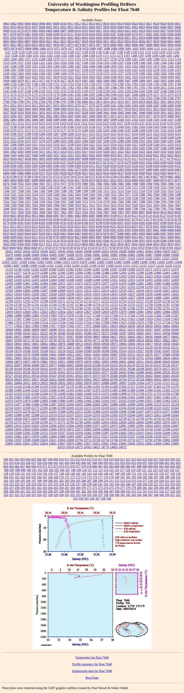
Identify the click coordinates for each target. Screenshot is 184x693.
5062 (49, 116)
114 (106, 470)
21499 (149, 390)
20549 (62, 376)
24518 (70, 447)
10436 (44, 251)
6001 (85, 155)
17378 (88, 319)
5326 (127, 144)
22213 (88, 408)
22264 (175, 408)
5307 (6, 144)
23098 (105, 429)
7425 (56, 198)
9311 (42, 244)
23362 (88, 433)
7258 (49, 194)
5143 (49, 127)
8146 (56, 219)
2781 (135, 98)
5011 (78, 109)
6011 (121, 155)
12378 (27, 272)
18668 (158, 336)
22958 (79, 425)
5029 (20, 112)
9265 (99, 240)
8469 (85, 233)
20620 (18, 379)
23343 (70, 433)
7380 (142, 194)
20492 (149, 372)
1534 (156, 70)
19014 (140, 344)
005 (33, 459)
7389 (163, 194)
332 (72, 495)
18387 (123, 333)
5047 (135, 112)
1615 (35, 77)
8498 (6, 237)
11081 (92, 262)
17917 (53, 326)
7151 (92, 187)
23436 (158, 433)
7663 (49, 208)
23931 (96, 443)
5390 (121, 148)
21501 (158, 390)
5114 (35, 123)
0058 (106, 27)
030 (172, 459)
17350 (79, 319)
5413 (56, 151)
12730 (166, 301)
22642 (175, 415)
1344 (163, 62)
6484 (6, 173)
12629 (62, 294)
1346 (178, 62)
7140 (63, 187)
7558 (35, 201)
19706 (88, 358)
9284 (128, 240)
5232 (49, 137)
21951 (149, 401)
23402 (123, 433)
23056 (35, 429)
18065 (175, 326)
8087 (92, 215)
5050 (156, 112)
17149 (96, 315)
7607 (63, 205)
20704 (123, 379)
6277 (113, 162)
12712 (70, 301)
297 (56, 491)
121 (144, 470)
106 (62, 470)
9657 (177, 244)
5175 (49, 130)
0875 (85, 45)
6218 (6, 162)
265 (56, 488)
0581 (149, 34)
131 (22, 473)
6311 (92, 166)
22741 (149, 418)
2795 (49, 102)
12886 (9, 315)
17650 (131, 322)
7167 (13, 191)
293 (33, 491)
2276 (13, 98)
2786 (171, 98)
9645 (142, 244)
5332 (170, 144)
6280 (135, 162)
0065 (156, 27)
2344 (85, 98)
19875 (27, 361)
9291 (142, 240)
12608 (53, 290)
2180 (63, 94)
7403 (13, 198)
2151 (49, 91)
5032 (42, 112)
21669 (88, 393)
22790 (79, 422)
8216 (42, 226)
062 (172, 463)
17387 (105, 319)
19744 (123, 358)
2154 (70, 91)
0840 (163, 41)
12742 (44, 304)
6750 (42, 176)
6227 (63, 162)
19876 (35, 361)
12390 (114, 272)
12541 (70, 287)
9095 (20, 240)
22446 (131, 411)
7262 (70, 194)
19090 (96, 347)
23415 (140, 433)
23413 (131, 433)
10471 (175, 251)
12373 (166, 269)
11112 (135, 265)
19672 (70, 358)
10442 (70, 251)
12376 (9, 272)
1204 (13, 59)
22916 (27, 425)
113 (100, 470)
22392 (88, 411)
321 (11, 495)
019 (111, 459)
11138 (18, 269)
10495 (53, 255)
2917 (49, 105)
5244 (135, 137)
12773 (27, 308)
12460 (18, 283)
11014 (114, 258)
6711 (178, 173)
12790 (158, 308)
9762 (134, 248)
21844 (122, 397)
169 (56, 477)
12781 (88, 308)
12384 (79, 272)
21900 (79, 401)
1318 (28, 62)
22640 (166, 415)
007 (44, 459)
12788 (149, 308)
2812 (92, 102)
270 (83, 488)
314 (150, 491)
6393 (121, 169)
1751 (56, 84)
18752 (62, 340)
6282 (149, 162)
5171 (20, 130)
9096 (28, 240)
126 (172, 470)
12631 (79, 294)
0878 (106, 45)
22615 (149, 415)
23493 (70, 436)
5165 (156, 127)
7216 (142, 191)
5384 (85, 148)
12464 (44, 283)
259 (22, 488)
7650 (13, 208)
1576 (113, 73)
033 (11, 463)
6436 (171, 169)
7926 (85, 212)
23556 (149, 436)
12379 (35, 272)
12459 (9, 283)
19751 (140, 358)
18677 (166, 336)
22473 (149, 411)
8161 (85, 219)
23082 (88, 429)
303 (89, 491)
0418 (77, 30)
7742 (149, 208)
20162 (44, 369)
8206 (149, 223)
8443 (20, 233)
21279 (70, 386)
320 (6, 495)
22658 (18, 418)
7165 (177, 187)
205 (78, 480)
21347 (148, 386)
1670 (20, 80)
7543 (149, 198)
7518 (128, 198)
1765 (156, 84)
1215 (28, 59)
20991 (114, 383)
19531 (140, 354)
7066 (35, 183)
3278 (92, 105)
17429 (149, 319)
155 (156, 473)
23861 (53, 443)
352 (178, 495)
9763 (141, 248)
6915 (63, 180)
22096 (149, 404)
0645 (92, 38)
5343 (20, 148)
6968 (156, 180)
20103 (88, 365)
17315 (35, 319)
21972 (175, 401)
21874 (9, 401)
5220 (142, 134)
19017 (149, 344)
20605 (166, 376)
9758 (112, 248)
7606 (56, 205)
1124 (57, 52)
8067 (56, 215)
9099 (35, 240)
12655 (114, 297)
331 (67, 495)
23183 (158, 429)
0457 (163, 30)
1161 (36, 55)
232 (50, 484)
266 (61, 488)
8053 (35, 215)
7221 (163, 191)
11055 (6, 262)
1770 (13, 87)
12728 (149, 301)
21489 (131, 390)
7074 (56, 183)
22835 (131, 422)
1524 (127, 70)
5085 (28, 119)
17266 (166, 315)
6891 (49, 180)
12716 (88, 301)
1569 (63, 73)
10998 (62, 258)
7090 (149, 183)
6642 (156, 173)
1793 (142, 87)
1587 (13, 77)
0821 (49, 41)
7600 (20, 205)
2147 (20, 91)
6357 (35, 169)
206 (83, 480)
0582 (156, 34)
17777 (9, 326)
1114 (164, 48)
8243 (92, 226)
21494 (140, 390)
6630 (78, 173)
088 (139, 466)
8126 (156, 215)
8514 (42, 237)
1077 (71, 48)
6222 (28, 162)
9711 (41, 248)
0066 (163, 27)
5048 (142, 112)
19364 (18, 354)
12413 (79, 276)
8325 (6, 230)
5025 (170, 109)
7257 (42, 194)
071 (44, 466)
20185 (70, 369)
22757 (27, 422)
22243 (140, 408)
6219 (13, 162)
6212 (177, 159)
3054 (63, 105)
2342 (70, 98)
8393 (128, 230)
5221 (149, 134)
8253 (120, 226)
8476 (106, 233)
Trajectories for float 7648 (92, 657)
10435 (35, 251)
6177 (163, 159)
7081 (92, 183)
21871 (175, 397)
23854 (44, 443)
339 (111, 495)
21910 (105, 401)
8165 (113, 219)
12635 (114, 294)
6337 (142, 166)
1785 (92, 87)
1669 (13, 80)
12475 (88, 283)
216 (139, 480)
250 (150, 484)
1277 (106, 59)
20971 (97, 383)
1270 (56, 59)
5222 (156, 134)
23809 (9, 443)
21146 (26, 386)
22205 (70, 408)
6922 (113, 180)
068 (28, 466)
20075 (44, 365)
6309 (78, 166)
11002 (71, 258)
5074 (128, 116)
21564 (44, 393)
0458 (170, 30)
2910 (178, 102)
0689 (156, 38)
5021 (149, 109)
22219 (105, 408)
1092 (135, 48)
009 (56, 459)
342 (128, 495)
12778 (62, 308)
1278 (113, 59)
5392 (135, 148)
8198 (99, 223)
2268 (135, 94)
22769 (44, 422)
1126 (71, 52)
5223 (163, 134)
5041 (106, 112)
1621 (70, 77)
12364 (87, 269)
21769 (166, 393)
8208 (163, 223)
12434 (44, 280)
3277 (85, 105)
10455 (105, 251)
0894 (171, 45)
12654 (105, 297)
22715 (79, 418)
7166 (6, 191)
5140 (28, 127)
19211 (53, 351)
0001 (6, 23)
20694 (105, 379)
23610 (44, 440)
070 (39, 466)
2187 (92, 94)
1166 (71, 55)
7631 (149, 205)
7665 (56, 208)
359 (108, 498)
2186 (85, 94)
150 (128, 473)
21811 (44, 397)
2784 (156, 98)
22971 (96, 425)
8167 (128, 219)
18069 (9, 329)
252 (161, 484)
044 (72, 463)
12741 (35, 304)
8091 (106, 215)
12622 (175, 290)
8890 (85, 237)
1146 (106, 52)
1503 (178, 66)
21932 (123, 401)
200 (50, 480)
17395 (114, 319)
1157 (7, 55)
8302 (177, 226)
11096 (7, 265)
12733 (175, 301)
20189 (79, 369)
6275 (99, 162)
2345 (92, 98)
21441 (62, 390)
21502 (166, 390)
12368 (122, 269)
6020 (149, 155)
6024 (177, 155)
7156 (127, 187)
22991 (140, 425)
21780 (175, 393)
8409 (178, 230)
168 (50, 477)
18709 (18, 340)
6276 (106, 162)
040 (50, 463)
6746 (13, 176)
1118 (15, 52)
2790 (20, 102)
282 (150, 488)
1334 (99, 62)
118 (127, 470)
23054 (27, 429)
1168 (85, 55)
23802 (166, 440)
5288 (106, 141)
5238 (92, 137)
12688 (158, 297)
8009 (149, 212)
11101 (50, 265)
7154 (113, 187)
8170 (135, 219)
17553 (79, 322)
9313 (56, 244)
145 (100, 473)
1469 (142, 66)
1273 (78, 59)
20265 (149, 369)
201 (56, 480)
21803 (18, 397)
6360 (56, 169)
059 (156, 463)
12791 (166, 308)
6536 (35, 173)
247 (133, 484)
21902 (88, 401)
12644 (18, 297)
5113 (28, 123)
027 (155, 459)
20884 (18, 383)
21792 (9, 397)
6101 (99, 159)
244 (117, 484)
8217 (49, 226)
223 (178, 480)
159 (178, 473)
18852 (27, 344)
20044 (175, 361)
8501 (20, 237)
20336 (53, 372)
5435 (177, 151)
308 (117, 491)
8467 (78, 233)
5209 (70, 134)
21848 (140, 397)
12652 (88, 297)
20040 (157, 361)
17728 (166, 322)
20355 (79, 372)
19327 (140, 351)
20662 (88, 379)
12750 (96, 304)
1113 (157, 48)
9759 (120, 248)
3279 (99, 105)
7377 (128, 194)
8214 (27, 226)
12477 (105, 283)
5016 (113, 109)
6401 (156, 169)
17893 (35, 326)
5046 (128, 112)
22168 (27, 408)
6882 (178, 176)
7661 (42, 208)
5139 (20, 127)
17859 (18, 326)
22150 (175, 404)
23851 (27, 443)
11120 (168, 265)
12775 (44, 308)
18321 (35, 333)
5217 (127, 134)
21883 (44, 401)
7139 (56, 187)
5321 (92, 144)
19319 (131, 351)
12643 (9, 297)
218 (150, 480)
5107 (171, 119)
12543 (88, 287)
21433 (44, 390)
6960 (135, 180)
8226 (70, 226)
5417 (85, 151)
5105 (156, 119)
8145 (49, 219)
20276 (175, 369)
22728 (123, 418)
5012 (85, 109)
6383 (99, 169)
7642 (170, 205)
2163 (128, 91)
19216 (61, 351)
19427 (79, 354)
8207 (156, 223)
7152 (99, 187)
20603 (158, 376)
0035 (28, 27)
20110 (114, 365)
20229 (114, 369)
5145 (63, 127)
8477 (113, 233)
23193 (175, 429)
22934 (44, 425)
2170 (178, 91)
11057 (14, 262)
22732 (131, 418)
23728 (96, 440)
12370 (140, 269)
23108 (123, 429)
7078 (70, 183)
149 (122, 473)
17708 (149, 322)
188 (161, 477)
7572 (85, 201)
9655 (170, 244)
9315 (63, 244)
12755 (131, 304)
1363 (49, 66)
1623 (85, 77)
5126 (113, 123)
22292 (53, 411)
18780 (105, 340)
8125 (149, 215)
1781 (63, 87)
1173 (120, 55)
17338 (62, 319)
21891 (70, 401)
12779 (70, 308)
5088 (49, 119)
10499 (70, 255)
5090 (63, 119)
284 (161, 488)
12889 (27, 315)
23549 (140, 436)
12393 (123, 272)
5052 (171, 112)
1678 (70, 80)
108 (73, 470)
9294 (156, 240)
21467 (88, 390)
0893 (163, 45)
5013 (92, 109)
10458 (123, 251)
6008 (106, 155)
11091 (152, 262)
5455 (78, 155)
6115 (128, 159)
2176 (42, 94)
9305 (28, 244)
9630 (99, 244)
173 (78, 477)
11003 (79, 258)
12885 (175, 312)
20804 (149, 379)
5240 (106, 137)
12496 (35, 287)
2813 (99, 102)
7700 (135, 208)
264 (50, 488)
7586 (128, 201)
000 (6, 459)
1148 (120, 52)
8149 (63, 219)
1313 (171, 59)
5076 (142, 116)
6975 (178, 180)
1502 (171, 66)
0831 (106, 41)
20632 (53, 379)
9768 (170, 248)
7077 (63, 183)
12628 (53, 294)
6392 (113, 169)
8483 (142, 233)
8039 (6, 215)
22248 (149, 408)
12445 (62, 280)
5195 (6, 134)
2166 (149, 91)
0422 (106, 30)
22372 (79, 411)
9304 (20, 244)
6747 (20, 176)
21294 (105, 386)
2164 (135, 91)
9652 (163, 244)
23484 (53, 436)
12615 (114, 290)
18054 (158, 326)
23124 (131, 429)
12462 (35, 283)
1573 (92, 73)
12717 (96, 301)
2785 (163, 98)
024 (139, 459)
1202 (176, 55)
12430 (18, 280)
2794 (42, 102)
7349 (106, 194)
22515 (44, 415)
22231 (114, 408)
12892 (35, 315)
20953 (70, 383)
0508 (49, 34)
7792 (171, 208)
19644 (62, 358)
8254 (127, 226)
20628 (44, 379)
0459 (177, 30)
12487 (9, 287)
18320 (27, 333)
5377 (49, 148)
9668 (34, 248)
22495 (9, 415)
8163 (99, 219)
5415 (70, 151)
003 (22, 459)
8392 (121, 230)
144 (94, 473)
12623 (9, 294)
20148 (27, 369)
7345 (99, 194)
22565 (114, 415)
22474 (158, 411)
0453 (135, 30)
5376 (42, 148)
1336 (113, 62)
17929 (62, 326)
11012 (105, 258)
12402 (175, 272)
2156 (85, 91)
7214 (127, 191)
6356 (28, 169)
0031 (177, 23)
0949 (178, 45)
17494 (35, 322)
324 (28, 495)
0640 (56, 38)
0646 (99, 38)
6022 (163, 155)
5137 (6, 127)
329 (56, 495)
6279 (128, 162)
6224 (42, 162)
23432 (149, 433)
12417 (105, 276)
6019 (142, 155)
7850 (49, 212)
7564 (56, 201)
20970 (88, 383)
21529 (18, 393)
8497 (178, 233)
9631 (106, 244)
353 (75, 498)
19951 (62, 361)
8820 (70, 237)
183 (133, 477)
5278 (42, 141)
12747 (70, 304)
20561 (70, 376)
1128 (85, 52)
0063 (142, 27)
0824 (70, 41)
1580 (142, 73)
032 (6, 463)
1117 (8, 52)
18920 (88, 344)
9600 (85, 244)
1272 (70, 59)
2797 (63, 102)
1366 (70, 66)
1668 (6, 80)
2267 (128, 94)
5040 (99, 112)
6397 (142, 169)
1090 (121, 48)
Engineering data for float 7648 (92, 671)
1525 (135, 70)
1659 (171, 77)
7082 (99, 183)
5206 (49, 134)
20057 (18, 365)
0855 (35, 45)
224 (6, 484)
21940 (140, 401)
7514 (121, 198)
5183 (106, 130)
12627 (44, 294)
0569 (127, 34)
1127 (78, 52)
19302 (114, 351)
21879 (27, 401)
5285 (92, 141)
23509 (88, 436)
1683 (99, 80)
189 (167, 477)
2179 (56, 94)
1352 (42, 66)
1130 (99, 52)
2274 (178, 94)
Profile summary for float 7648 (92, 664)
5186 (121, 130)
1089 (114, 48)
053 (122, 463)
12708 (44, 301)
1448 (99, 66)
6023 (170, 155)
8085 (85, 215)
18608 (105, 336)
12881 (140, 312)
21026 (132, 383)
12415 (88, 276)
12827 (88, 312)
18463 (9, 336)
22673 (27, 418)
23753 (131, 440)
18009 (96, 326)
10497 (62, 255)
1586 (6, 77)
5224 (170, 134)
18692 (175, 336)
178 (106, 477)
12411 (61, 276)
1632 (128, 77)
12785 (123, 308)
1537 (177, 70)
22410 (105, 411)
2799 (78, 102)
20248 (140, 369)
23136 (140, 429)
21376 (166, 386)
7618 (120, 205)
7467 (99, 198)
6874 (149, 176)
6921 (106, 180)
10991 (10, 258)
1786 (99, 87)
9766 (162, 248)
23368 (96, 433)
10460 (131, 251)
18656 (149, 336)
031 (178, 459)
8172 (142, 219)
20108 (96, 365)
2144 (178, 87)
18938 (105, 344)
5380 (63, 148)
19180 (27, 351)
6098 (85, 159)
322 (17, 495)
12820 (27, 312)
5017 (120, 109)
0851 (6, 45)
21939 (131, 401)
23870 (70, 443)
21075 (149, 383)
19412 (70, 354)
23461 (18, 436)
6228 (70, 162)
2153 (63, 91)
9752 (84, 248)
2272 (163, 94)
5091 (70, 119)
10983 (114, 255)
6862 (128, 176)
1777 (35, 87)
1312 (163, 59)
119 (133, 470)
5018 (127, 109)
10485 (18, 255)
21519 (175, 390)
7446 (85, 198)
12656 (123, 297)
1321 (42, 62)
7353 (121, 194)
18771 (96, 340)
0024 (135, 23)
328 (50, 495)
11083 (100, 262)
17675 (140, 322)
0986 (35, 48)
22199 (62, 408)
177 (100, 477)
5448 (35, 155)
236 (72, 484)
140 (72, 473)
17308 (27, 319)
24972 (123, 447)
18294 (166, 329)
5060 (35, 116)
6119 (142, 159)
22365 (70, 411)
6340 (163, 166)
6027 (21, 159)
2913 (20, 105)
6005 (99, 155)
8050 (20, 215)
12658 (140, 297)
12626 (35, 294)
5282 (70, 141)
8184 (35, 223)
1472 (149, 66)
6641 (149, 173)
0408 (70, 30)
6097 (78, 159)
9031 (163, 237)
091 (156, 466)
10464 (158, 251)
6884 (13, 180)
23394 (114, 433)
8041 (13, 215)
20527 (9, 376)
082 (106, 466)
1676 (56, 80)
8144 (42, 219)
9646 (149, 244)
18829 (9, 344)
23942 (114, 443)
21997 (53, 404)
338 (106, 495)
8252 (113, 226)
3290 (177, 105)
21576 (53, 393)
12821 (35, 312)
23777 (140, 440)
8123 (142, 215)
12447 (79, 280)
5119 (63, 123)
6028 (28, 159)
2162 (121, 91)
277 (122, 488)
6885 (20, 180)
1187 (127, 55)
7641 (163, 205)
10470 (166, 251)
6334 (120, 166)
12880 (131, 312)
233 (56, 484)
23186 (166, 429)
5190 (149, 130)
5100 (121, 119)
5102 (135, 119)
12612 (88, 290)
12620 (157, 290)
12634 (105, 294)
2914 (27, 105)
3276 (77, 105)
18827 (175, 340)
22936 (53, 425)
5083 (13, 119)
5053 (178, 112)
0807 (28, 41)
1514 (56, 70)
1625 (99, 77)
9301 (178, 240)
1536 (170, 70)
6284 (163, 162)
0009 (56, 23)
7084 (113, 183)
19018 (158, 344)
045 (78, 463)
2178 (49, 94)
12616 (122, 290)
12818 (9, 312)
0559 (85, 34)
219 (155, 480)
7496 (113, 198)
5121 (77, 123)
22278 (27, 411)
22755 (18, 422)
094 (172, 466)
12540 (62, 287)
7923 (78, 212)
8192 (63, 223)
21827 (79, 397)
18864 (53, 344)
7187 (70, 191)
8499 (13, 237)
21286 (88, 386)
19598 (175, 354)
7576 (99, 201)
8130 (177, 215)
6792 (99, 176)
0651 (128, 38)
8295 (170, 226)
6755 (78, 176)
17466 (9, 322)
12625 (27, 294)
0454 (142, 30)
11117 (151, 265)
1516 (70, 70)
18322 (44, 333)
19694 (79, 358)
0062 (135, 27)
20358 (88, 372)
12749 (88, 304)
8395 (142, 230)
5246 (149, 137)
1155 (169, 52)
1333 (92, 62)
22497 (27, 415)
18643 (131, 336)
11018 (131, 258)
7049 (13, 183)
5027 (6, 112)
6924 (128, 180)
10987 (149, 255)
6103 (114, 159)
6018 (135, 155)
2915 (35, 105)
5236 (78, 137)
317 (167, 491)
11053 (166, 258)
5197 (20, 134)
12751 (105, 304)
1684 (106, 80)
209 (100, 480)
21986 (35, 404)
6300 (13, 166)
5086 (35, 119)
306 (106, 491)
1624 (92, 77)
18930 (96, 344)
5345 (28, 148)
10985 (131, 255)
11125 (9, 269)
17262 (158, 315)
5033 (49, 112)
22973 (114, 425)
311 (133, 491)
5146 (70, 127)
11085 (118, 262)
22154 (9, 408)
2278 (28, 98)
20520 (166, 372)
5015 (106, 109)
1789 (121, 87)
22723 (96, 418)
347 (150, 495)
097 (12, 470)
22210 (79, 408)
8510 (28, 237)
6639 (135, 173)
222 (172, 480)
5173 (35, 130)
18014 (114, 326)
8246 (99, 226)
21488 (123, 390)
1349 (20, 66)
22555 (96, 415)
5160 (121, 127)
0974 (14, 48)
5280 (56, 141)
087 (133, 466)
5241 (113, 137)
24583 (88, 447)
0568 (120, 34)
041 (56, 463)
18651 (140, 336)
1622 (78, 77)
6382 (92, 169)
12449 (96, 280)
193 (11, 480)
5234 (63, 137)
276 (117, 488)
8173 (149, 219)
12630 (70, 294)
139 (67, 473)
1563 (20, 73)
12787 (140, 308)
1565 (35, 73)
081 (100, 466)
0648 (106, 38)
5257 (35, 141)
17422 (131, 319)
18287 (157, 329)
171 (67, 477)
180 (117, 477)
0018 (113, 23)
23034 (166, 425)
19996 (114, 361)
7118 (35, 187)
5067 (85, 116)
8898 (106, 237)
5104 (149, 119)
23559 (158, 436)
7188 (78, 191)
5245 (142, 137)
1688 (135, 80)
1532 (149, 70)
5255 (28, 141)
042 (61, 463)
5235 (70, 137)
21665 (79, 393)
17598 (105, 322)
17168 (114, 315)
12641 (166, 294)
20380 (114, 372)
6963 (142, 180)
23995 (175, 443)
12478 (114, 283)
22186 (53, 408)
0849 (178, 41)
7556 (20, 201)
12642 (175, 294)
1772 (20, 87)
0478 (13, 34)
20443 (123, 372)
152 (139, 473)
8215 (35, 226)
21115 (166, 383)
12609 (62, 290)
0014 (92, 23)
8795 (56, 237)
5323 (106, 144)
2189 (106, 94)
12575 (166, 287)
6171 (156, 159)
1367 (78, 66)
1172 (113, 55)
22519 (53, 415)
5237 (85, 137)
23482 (44, 436)
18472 (18, 336)
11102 (59, 265)
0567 (113, 34)
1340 (142, 62)
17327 (44, 319)
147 (111, 473)
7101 (178, 183)
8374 (42, 230)
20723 (131, 379)
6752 (56, 176)
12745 (62, 304)
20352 (70, 372)
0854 (28, 45)
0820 (42, 41)
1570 (70, 73)
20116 (122, 365)
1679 (78, 80)
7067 (42, 183)
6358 (42, 169)
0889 (156, 45)
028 (161, 459)
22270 (9, 411)
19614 (27, 358)
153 (145, 473)
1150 (134, 52)
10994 (27, 258)
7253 (28, 194)
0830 (99, 41)
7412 (35, 198)
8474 (99, 233)
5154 (78, 127)
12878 (114, 312)
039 (44, 463)
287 (178, 488)
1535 (163, 70)
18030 (131, 326)
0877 (99, 45)
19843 (175, 358)
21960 (158, 401)
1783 (78, 87)
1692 (156, 80)
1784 (85, 87)
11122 (177, 265)
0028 (156, 23)
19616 (35, 358)
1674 (49, 80)
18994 (123, 344)
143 (89, 473)
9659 (5, 248)
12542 (79, 287)
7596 (171, 201)
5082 (6, 119)
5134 (163, 123)
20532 (27, 376)
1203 (6, 59)
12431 (27, 280)
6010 (113, 155)
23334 (53, 433)
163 (22, 477)
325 (33, 495)
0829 (92, 41)
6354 (13, 169)
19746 (131, 358)
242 (106, 484)
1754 (78, 84)
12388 (105, 272)
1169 (92, 55)
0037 (35, 27)
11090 (143, 262)
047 (89, 463)
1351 (35, 66)
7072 (49, 183)
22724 (105, 418)
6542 (49, 173)
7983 (121, 212)
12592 (175, 287)
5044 (113, 112)
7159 (149, 187)
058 (150, 463)
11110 (118, 265)
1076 (64, 48)
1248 (42, 59)
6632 (92, 173)
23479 (35, 436)
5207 (56, 134)
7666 (63, 208)
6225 (49, 162)
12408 (35, 276)
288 (6, 491)
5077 (149, 116)
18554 (53, 336)
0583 (163, 34)
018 (105, 459)
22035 (62, 404)
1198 (148, 55)
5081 (178, 116)
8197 (92, 223)
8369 (28, 230)
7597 (178, 201)
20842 (175, 379)
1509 (20, 70)
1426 (85, 66)
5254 (20, 141)
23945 (123, 443)
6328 (106, 166)
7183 (42, 191)
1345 (171, 62)
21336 (140, 386)
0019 (120, 23)
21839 (114, 397)
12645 (27, 297)
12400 (158, 272)
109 (78, 470)
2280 (42, 98)
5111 (14, 123)
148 (117, 473)
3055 (70, 105)
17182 (131, 315)
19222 (70, 351)
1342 (156, 62)
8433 (6, 233)
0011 (70, 23)
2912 (13, 105)
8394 (135, 230)
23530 (123, 436)
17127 (88, 315)
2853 (163, 102)
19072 (62, 347)
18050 (149, 326)
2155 (78, 91)
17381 (96, 319)
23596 (9, 440)
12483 (158, 283)
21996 (44, 404)
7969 (113, 212)
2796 (56, 102)
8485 (149, 233)
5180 (85, 130)
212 (117, 480)
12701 (18, 301)
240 (94, 484)
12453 (131, 280)
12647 (44, 297)
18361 (79, 333)
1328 (85, 62)
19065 (35, 347)
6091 (35, 159)
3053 (56, 105)
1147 (113, 52)
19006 (131, 344)
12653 (96, 297)
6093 (49, 159)
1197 (141, 55)
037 (33, 463)
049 (100, 463)
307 (111, 491)
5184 (113, 130)
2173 (20, 94)
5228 (20, 137)
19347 (166, 351)
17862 (27, 326)
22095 (140, 404)
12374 (175, 269)
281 (145, 488)
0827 (78, 41)
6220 (20, 162)
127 (177, 470)
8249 (106, 226)
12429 (9, 280)
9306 (35, 244)
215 (133, 480)
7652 (20, 208)
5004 (28, 109)
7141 (70, 187)
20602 (149, 376)
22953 (62, 425)
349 (161, 495)
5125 (106, 123)
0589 (177, 34)
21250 (53, 386)
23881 (79, 443)
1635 (149, 77)
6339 (156, 166)
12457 (166, 280)
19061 (18, 347)
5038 (85, 112)
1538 (6, 73)
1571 (78, 73)
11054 (174, 258)
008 (50, 459)
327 (44, 495)
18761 (79, 340)
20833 (166, 379)
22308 (62, 411)
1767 (171, 84)
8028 (178, 212)
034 (17, 463)
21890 (62, 401)
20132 (140, 365)
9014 (135, 237)
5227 (13, 137)
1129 (92, 52)
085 (122, 466)
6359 (49, 169)
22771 (53, 422)
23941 (105, 443)
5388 (106, 148)
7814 (6, 212)
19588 (166, 354)
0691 (171, 38)
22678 (35, 418)
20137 (175, 365)
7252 (20, 194)
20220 (96, 369)
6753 (63, 176)
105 (56, 470)
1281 (135, 59)
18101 (62, 329)
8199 (106, 223)
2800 (85, 102)
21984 (27, 404)
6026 (14, 159)
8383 (85, 230)
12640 (158, 294)
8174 (156, 219)
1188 (134, 55)
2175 (35, 94)
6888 (35, 180)
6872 (135, 176)
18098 (53, 329)
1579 (135, 73)
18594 (88, 336)
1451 (121, 66)
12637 (131, 294)
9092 (6, 240)
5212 (92, 134)
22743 (158, 418)
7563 (49, 201)
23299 (35, 433)
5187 (128, 130)
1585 (178, 73)
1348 (13, 66)
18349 (70, 333)
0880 (113, 45)
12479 (123, 283)
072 (50, 466)
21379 (175, 386)
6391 (106, 169)
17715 (158, 322)
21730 (140, 393)
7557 (28, 201)
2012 (163, 87)
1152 (148, 52)
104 (51, 470)
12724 (122, 301)
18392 (131, 333)
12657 (131, 297)
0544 (77, 34)
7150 (85, 187)
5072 (113, 116)
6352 (177, 166)
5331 (163, 144)
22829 (123, 422)
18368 (88, 333)
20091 (70, 365)
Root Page (91, 677)
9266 (106, 240)
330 (61, 495)
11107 (101, 265)
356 (92, 498)
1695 (178, 80)
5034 (56, 112)
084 (117, 466)
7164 (170, 187)
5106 (163, 119)
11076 (83, 262)
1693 (163, 80)
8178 (178, 219)
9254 (63, 240)
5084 (20, 119)
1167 (78, 55)
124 (160, 470)
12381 (53, 272)
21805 (27, 397)
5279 (49, 141)
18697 (9, 340)
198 (39, 480)
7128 (42, 187)
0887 (142, 45)
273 (100, 488)
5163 (142, 127)
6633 (99, 173)
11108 (110, 265)
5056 (13, 116)
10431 (9, 251)
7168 (20, 191)
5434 (170, 151)
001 (11, 459)
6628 (63, 173)
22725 (114, 418)
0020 (127, 23)
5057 (20, 116)
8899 (113, 237)
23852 (35, 443)
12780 (79, 308)
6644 (171, 173)
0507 (42, 34)
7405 (20, 198)
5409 (28, 151)
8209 (171, 223)
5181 (92, 130)
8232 (77, 226)
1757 (99, 84)
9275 (121, 240)
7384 (156, 194)
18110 (70, 329)
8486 (156, 233)
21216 (44, 386)
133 (33, 473)
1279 (121, 59)
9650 (156, 244)
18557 (62, 336)
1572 (85, 73)
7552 (6, 201)
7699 (128, 208)
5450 (49, 155)
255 (178, 484)
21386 (9, 390)
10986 (140, 255)
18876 (62, 344)
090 (150, 466)
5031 (35, 112)
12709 (53, 301)
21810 (35, 397)
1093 (142, 48)
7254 (35, 194)
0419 (85, 30)
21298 (114, 386)
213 (122, 480)
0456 (156, 30)
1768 (178, 84)
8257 (135, 226)
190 (172, 477)
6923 (121, 180)
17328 (53, 319)
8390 (106, 230)
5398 (163, 148)
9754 (91, 248)
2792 (35, 102)
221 (167, 480)
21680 (114, 393)
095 (178, 466)
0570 (135, 34)
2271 (156, 94)
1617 (49, 77)
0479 (20, 34)
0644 (85, 38)
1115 (171, 48)
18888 (70, 344)
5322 (99, 144)
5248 (163, 137)
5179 (78, 130)
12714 (79, 301)
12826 (79, 312)
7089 (142, 183)
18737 (44, 340)
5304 (163, 141)
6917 (78, 180)
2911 (6, 105)
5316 (56, 144)
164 (28, 477)
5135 (170, 123)
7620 (135, 205)
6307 (63, 166)
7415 (42, 198)
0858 (56, 45)
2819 (142, 102)
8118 (127, 215)
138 (61, 473)
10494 (44, 255)
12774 (35, 308)
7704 (142, 208)
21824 (70, 397)
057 (145, 463)
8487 (163, 233)
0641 (63, 38)
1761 (128, 84)
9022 (156, 237)
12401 (166, 272)
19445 (105, 354)
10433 (18, 251)
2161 (113, 91)
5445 (13, 155)
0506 (35, 34)
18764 (88, 340)
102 (40, 470)
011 (67, 459)
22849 (149, 422)
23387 (105, 433)
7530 (135, 198)
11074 (75, 262)
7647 (177, 205)
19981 (96, 361)
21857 (149, 397)
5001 (6, 109)
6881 (171, 176)
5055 (6, 116)
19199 (44, 351)
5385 (92, 148)
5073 (121, 116)
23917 (88, 443)
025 (144, 459)
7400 (6, 198)
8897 (99, 237)
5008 (56, 109)
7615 (113, 205)
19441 (88, 354)
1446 (92, 66)
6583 (56, 173)
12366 (105, 269)
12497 (44, 287)
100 (28, 470)
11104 (76, 265)
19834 (166, 358)
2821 (156, 102)
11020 (148, 258)
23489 (62, 436)
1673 (42, 80)
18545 (44, 336)
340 (117, 495)
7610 (78, 205)
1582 (156, 73)
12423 (149, 276)
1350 (28, 66)
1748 (35, 84)
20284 (9, 372)
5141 (35, 127)
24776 (105, 447)
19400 (44, 354)
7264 (85, 194)
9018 (149, 237)
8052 (28, 215)
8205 (142, 223)
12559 (149, 287)
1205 (20, 59)
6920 (99, 180)
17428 (140, 319)
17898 (44, 326)
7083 (106, 183)
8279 (149, 226)
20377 (105, 372)
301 (78, 491)
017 (100, 459)
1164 (57, 55)
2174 (28, 94)
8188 (49, 223)
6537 (42, 173)
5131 (141, 123)
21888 (53, 401)
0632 (42, 38)
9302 (6, 244)
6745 (6, 176)
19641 (53, 358)
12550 (114, 287)
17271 (9, 319)
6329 (113, 166)
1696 (6, 84)
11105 (84, 265)
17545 (70, 322)
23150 (149, 429)
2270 (149, 94)
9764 (148, 248)
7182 (35, 191)
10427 (178, 248)
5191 (156, 130)
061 (167, 463)
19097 (105, 347)
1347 (6, 66)
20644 (70, 379)
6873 (142, 176)
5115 (42, 123)
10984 (123, 255)
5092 (78, 119)
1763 (142, 84)
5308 (13, 144)
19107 (114, 347)
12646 (35, 297)
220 (161, 480)
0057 (99, 27)
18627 (114, 336)
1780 (56, 87)
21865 (166, 397)
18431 (158, 333)
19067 (53, 347)
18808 (131, 340)
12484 (166, 283)
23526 (114, 436)
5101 (128, 119)
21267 (61, 386)
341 (122, 495)
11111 (126, 265)
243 (111, 484)
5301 (142, 141)
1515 (63, 70)
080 (94, 466)
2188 (99, 94)
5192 (163, 130)
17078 (70, 315)
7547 (163, 198)
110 (84, 470)
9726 (48, 248)
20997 (123, 383)
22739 (140, 418)
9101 (42, 240)
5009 (63, 109)
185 (145, 477)
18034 (140, 326)
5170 (13, 130)
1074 (49, 48)
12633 (96, 294)
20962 (79, 383)
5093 (85, 119)
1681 (85, 80)
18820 (149, 340)
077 (78, 466)
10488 (27, 255)
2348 (113, 98)
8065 (42, 215)
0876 (92, 45)
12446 (70, 280)
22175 (35, 408)
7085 (121, 183)
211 (111, 480)
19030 (166, 344)
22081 (123, 404)
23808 (175, 440)
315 (155, 491)
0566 (106, 34)
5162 (135, 127)
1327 (78, 62)
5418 (92, 151)
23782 (149, 440)
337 (100, 495)
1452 (128, 66)
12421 (140, 276)
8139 (20, 219)
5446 (20, 155)
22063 (96, 404)
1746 (20, 84)
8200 (113, 223)
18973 (114, 344)
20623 (27, 379)
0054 (78, 27)
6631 (85, 173)
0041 (49, 27)
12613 (96, 290)
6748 (28, 176)
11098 (24, 265)
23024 (149, 425)
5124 (98, 123)
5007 (49, 109)
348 (156, 495)
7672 (85, 208)
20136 (166, 365)
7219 (149, 191)
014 (83, 459)
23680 (70, 440)
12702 (27, 301)
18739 (53, 340)
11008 (97, 258)
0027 (149, 23)
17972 (88, 326)
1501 (163, 66)
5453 (70, 155)
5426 (149, 151)
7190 (92, 191)
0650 (121, 38)
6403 (163, 169)
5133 (156, 123)
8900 (120, 237)
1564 (28, 73)
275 (111, 488)
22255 (158, 408)
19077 (79, 347)
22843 (140, 422)
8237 (85, 226)
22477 (166, 411)
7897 (70, 212)
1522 (113, 70)
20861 (9, 383)
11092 (161, 262)
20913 (35, 383)
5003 (20, 109)
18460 (175, 333)
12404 (9, 276)
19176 (18, 351)
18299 (175, 329)
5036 (70, 112)
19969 (70, 361)
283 (156, 488)
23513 (96, 436)
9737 (55, 248)
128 (6, 473)
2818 (135, 102)
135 (44, 473)
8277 (142, 226)
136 (50, 473)
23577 (166, 436)
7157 (135, 187)
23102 (114, 429)
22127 (166, 404)
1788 (113, 87)
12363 (79, 269)
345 (139, 495)
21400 (18, 390)
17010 (44, 315)
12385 (88, 272)
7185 (56, 191)
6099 (92, 159)
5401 (6, 151)
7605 (49, 205)
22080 (114, 404)
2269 (142, 94)
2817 (128, 102)
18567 (70, 336)
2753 (121, 98)
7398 (178, 194)
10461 (140, 251)
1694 (171, 80)
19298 (105, 351)
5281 (63, 141)
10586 (88, 255)
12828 (96, 312)
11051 (157, 258)
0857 (49, 45)
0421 (99, 30)
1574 (99, 73)
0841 (171, 41)
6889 (42, 180)
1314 (178, 59)
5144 (56, 127)
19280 (88, 351)
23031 (158, 425)
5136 (177, 123)
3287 (156, 105)
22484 (175, 411)
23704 (79, 440)
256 (6, 488)
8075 (63, 215)
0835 (135, 41)
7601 (28, 205)
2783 (149, 98)
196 (28, 480)
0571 (142, 34)
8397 (149, 230)
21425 (35, 390)
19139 (157, 347)
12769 (9, 308)
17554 (88, 322)
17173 (123, 315)
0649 (113, 38)
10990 (175, 255)
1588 (20, 77)
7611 (85, 205)
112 (95, 470)
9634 (120, 244)
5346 (35, 148)
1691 (149, 80)
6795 (121, 176)
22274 (18, 411)
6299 (6, 166)
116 (117, 470)
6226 (56, 162)
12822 (44, 312)
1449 (106, 66)
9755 (98, 248)
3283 (127, 105)
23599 (27, 440)
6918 (85, 180)
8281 (156, 226)
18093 (35, 329)
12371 (148, 269)
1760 (121, 84)
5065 (70, 116)
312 (139, 491)
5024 (163, 109)
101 (34, 470)
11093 (169, 262)
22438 (114, 411)
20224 (105, 369)
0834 (128, 41)
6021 (156, 155)
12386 (96, 272)
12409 (44, 276)
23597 (18, 440)
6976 (6, 183)
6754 (70, 176)
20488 (140, 372)
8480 (121, 233)
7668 (70, 208)
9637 (127, 244)
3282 (120, 105)
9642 (135, 244)
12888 (18, 315)
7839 (28, 212)
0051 (56, 27)
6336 (135, 166)
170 (61, 477)
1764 (149, 84)
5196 (13, 134)
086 (128, 466)
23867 (62, 443)
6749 (35, 176)
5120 (70, 123)
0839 (156, 41)
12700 (9, 301)
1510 (28, 70)
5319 (77, 144)
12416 (96, 276)
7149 (77, 187)
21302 (122, 386)
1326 (70, 62)
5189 (142, 130)
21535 (27, 393)
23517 (105, 436)
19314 (122, 351)
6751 (49, 176)
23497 (79, 436)
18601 (96, 336)
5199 (35, 134)
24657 (96, 447)
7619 (127, 205)
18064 (166, 326)
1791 (135, 87)
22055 (79, 404)
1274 (85, 59)
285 (167, 488)
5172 (28, 130)
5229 (28, 137)
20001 (123, 361)
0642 (70, 38)
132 (28, 473)
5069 (99, 116)
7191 (99, 191)
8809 (63, 237)
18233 (131, 329)
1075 (57, 48)
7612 (92, 205)
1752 (63, 84)
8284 (163, 226)
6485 (13, 173)
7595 (163, 201)
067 (22, 466)
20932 (62, 383)
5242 (121, 137)
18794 (114, 340)
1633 (135, 77)
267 (67, 488)
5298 (121, 141)
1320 (35, 62)
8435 (13, 233)
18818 (140, 340)
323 (22, 495)
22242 (131, 408)
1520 (99, 70)
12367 (114, 269)
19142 (166, 347)
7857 (56, 212)
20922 (44, 383)
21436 (53, 390)
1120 (28, 52)
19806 (158, 358)
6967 (149, 180)
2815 (113, 102)
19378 (27, 354)
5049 (149, 112)
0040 (42, 27)
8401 (156, 230)
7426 (63, 198)
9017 (142, 237)
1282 (142, 59)
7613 (99, 205)
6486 (20, 173)
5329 (149, 144)
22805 (96, 422)
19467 (114, 354)
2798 (70, 102)
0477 (6, 34)
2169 (171, 91)
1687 (128, 80)
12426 (166, 276)
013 (78, 459)
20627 (35, 379)
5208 (63, 134)
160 (6, 477)
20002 (131, 361)
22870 (166, 422)
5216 (120, 134)
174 (83, 477)
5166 (163, 127)
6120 (149, 159)
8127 (163, 215)
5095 (99, 119)
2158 (99, 91)
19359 (9, 354)
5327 (135, 144)
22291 (44, 411)
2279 (35, 98)
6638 (128, 173)
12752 (114, 304)
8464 (70, 233)
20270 (158, 369)
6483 (178, 169)
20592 (131, 376)
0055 (85, 27)
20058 (27, 365)
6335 (127, 166)
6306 (56, 166)
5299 (128, 141)
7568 (70, 201)
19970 (79, 361)
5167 (171, 127)
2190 (113, 94)
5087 (42, 119)
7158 (142, 187)
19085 (88, 347)
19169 (9, 351)
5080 (171, 116)
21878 (18, 401)
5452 (63, 155)
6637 (121, 173)
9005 (127, 237)
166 (39, 477)
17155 (105, 315)
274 (106, 488)
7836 (20, 212)
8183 (28, 223)
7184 (49, 191)
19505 (123, 354)
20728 (140, 379)
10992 (18, 258)
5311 (35, 144)
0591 (6, 38)
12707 (35, 301)
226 (17, 484)
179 (111, 477)
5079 (163, 116)
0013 (85, 23)
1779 (49, 87)
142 (83, 473)
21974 (9, 404)
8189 (56, 223)
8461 (63, 233)
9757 (105, 248)
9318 (70, 244)
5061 (42, 116)
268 (72, 488)
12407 (27, 276)
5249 (171, 137)
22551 (79, 415)
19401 (53, 354)
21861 (157, 397)
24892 (114, 447)
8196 (85, 223)
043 (67, 463)
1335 (106, 62)
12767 (166, 304)
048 (94, 463)
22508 (35, 415)
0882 (128, 45)
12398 (149, 272)
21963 (166, 401)
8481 (128, 233)
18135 (88, 329)
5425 (142, 151)
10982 (105, 255)
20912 (27, 383)
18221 (122, 329)
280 (139, 488)
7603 (35, 205)
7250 (6, 194)
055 (133, 463)
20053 (9, 365)
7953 (92, 212)
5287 (99, 141)
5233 (56, 137)
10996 (45, 258)
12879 (123, 312)
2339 (49, 98)
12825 (70, 312)
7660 (35, 208)
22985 (131, 425)
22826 (114, 422)
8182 (20, 223)
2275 (6, 98)
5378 (56, 148)
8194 (78, 223)
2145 (6, 91)
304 (94, 491)
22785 (70, 422)
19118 (131, 347)
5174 (42, 130)
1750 (49, 84)
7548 (171, 198)
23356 (79, 433)
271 (89, 488)
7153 (106, 187)
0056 (92, 27)
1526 (142, 70)
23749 (122, 440)
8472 (92, 233)
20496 (158, 372)
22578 (123, 415)
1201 (169, 55)
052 (117, 463)
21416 (27, 390)
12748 (79, 304)
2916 (42, 105)
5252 (13, 141)
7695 (113, 208)
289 (11, 491)
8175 (163, 219)
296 (50, 491)
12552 (131, 287)
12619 (149, 290)
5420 (106, 151)
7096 (171, 183)
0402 (35, 30)
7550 (178, 198)
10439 (62, 251)
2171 (6, 94)
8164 (106, 219)
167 (44, 477)
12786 (131, 308)
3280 (106, 105)
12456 (158, 280)
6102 (106, 159)
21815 (53, 397)
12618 (140, 290)
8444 (28, 233)
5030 (28, 112)
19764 (149, 358)
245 (122, 484)
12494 (27, 287)
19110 (122, 347)
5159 (113, 127)
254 (172, 484)
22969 (88, 425)
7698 (121, 208)
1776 (28, 87)
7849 (42, 212)
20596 (140, 376)
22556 (105, 415)
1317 (20, 62)
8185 (42, 223)
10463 (149, 251)
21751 (149, 393)
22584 (131, 415)
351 (172, 495)
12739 (27, 304)
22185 (44, 408)
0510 (63, 34)
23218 (9, 433)
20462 (131, 372)
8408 (171, 230)
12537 (53, 287)
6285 (171, 162)
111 (89, 470)
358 (103, 498)
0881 (121, 45)
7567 (63, 201)
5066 (78, 116)
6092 (42, 159)
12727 (140, 301)
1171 (106, 55)
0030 (170, 23)
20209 (88, 369)
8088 (99, 215)
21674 (96, 393)
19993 (105, 361)
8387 (99, 230)
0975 (21, 48)
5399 (171, 148)
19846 (9, 361)
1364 (56, 66)
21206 (35, 386)
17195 (140, 315)
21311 (131, 386)
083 (111, 466)
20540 (44, 376)
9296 (163, 240)
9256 (70, 240)
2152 (56, 91)
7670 (78, 208)
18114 (79, 329)
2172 (13, 94)
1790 (128, 87)
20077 (53, 365)
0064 (149, 27)
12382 (62, 272)
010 (61, 459)
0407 (63, 30)
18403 (140, 333)
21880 (35, 401)
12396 (140, 272)
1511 (35, 70)
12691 (166, 297)
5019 (135, 109)
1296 (156, 59)
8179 (6, 223)
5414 (63, 151)
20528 (18, 376)
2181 (70, 94)
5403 (20, 151)
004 (28, 459)
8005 (135, 212)
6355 (20, 169)
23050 (18, 429)
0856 (42, 45)
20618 (175, 376)
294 (39, 491)
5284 (85, 141)
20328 (27, 372)
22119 (157, 404)
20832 (158, 379)
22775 (62, 422)
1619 (63, 77)
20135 (157, 365)
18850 (18, 344)
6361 (63, 169)
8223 (63, 226)
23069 (53, 429)
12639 (149, 294)
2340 (56, 98)
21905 (96, 401)
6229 (78, 162)
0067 (171, 27)
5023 (156, 109)
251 (156, 484)
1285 (149, 59)
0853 (20, 45)
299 (67, 491)
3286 (149, 105)
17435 (158, 319)
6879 (163, 176)
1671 (28, 80)
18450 (166, 333)
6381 (85, 169)
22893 (9, 425)
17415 (123, 319)
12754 (123, 304)
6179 (170, 159)
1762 (135, 84)
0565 (99, 34)
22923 (35, 425)
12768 (175, 304)
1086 (92, 48)
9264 (92, 240)
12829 (105, 312)
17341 (70, 319)
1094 (149, 48)
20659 (79, 379)
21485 (114, 390)
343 (133, 495)
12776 (53, 308)
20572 (88, 376)
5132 (148, 123)
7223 (177, 191)
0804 (13, 41)
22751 (175, 418)
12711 (61, 301)
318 (172, 491)
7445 (78, 198)
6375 (78, 169)
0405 (49, 30)
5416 (77, 151)
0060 (121, 27)
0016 (106, 23)
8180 (13, 223)
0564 (92, 34)
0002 (13, 23)
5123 (91, 123)
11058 (23, 262)
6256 (92, 162)
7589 (142, 201)
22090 (131, 404)
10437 (53, 251)
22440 (123, 411)
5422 (120, 151)
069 (33, 466)
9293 (149, 240)
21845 (131, 397)
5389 (113, 148)
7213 (120, 191)
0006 (42, 23)
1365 (63, 66)
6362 (70, 169)
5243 (128, 137)
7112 (28, 187)
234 (61, 484)
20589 (123, 376)
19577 (158, 354)
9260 (85, 240)
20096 (79, 365)
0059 (113, 27)
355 (86, 498)
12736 (18, 304)
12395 (131, 272)
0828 (85, 41)
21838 (105, 397)
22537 (70, 415)
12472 (70, 283)
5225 (177, 134)
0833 (121, 41)
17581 (96, 322)
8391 (113, 230)
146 (106, 473)
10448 (88, 251)
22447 (140, 411)
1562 (13, 73)
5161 (128, 127)
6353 (6, 169)
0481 (28, 34)
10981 (96, 255)
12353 (35, 269)
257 (11, 488)
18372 (96, 333)
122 (149, 470)
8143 (35, 219)
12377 (18, 272)
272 (94, 488)
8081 (70, 215)
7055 (20, 183)
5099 (113, 119)
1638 (163, 77)
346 (145, 495)
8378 (56, 230)
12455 (149, 280)
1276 (99, 59)
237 (78, 484)
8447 (35, 233)
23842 (18, 443)
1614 (28, 77)
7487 (106, 198)
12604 (18, 290)
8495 (171, 233)
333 (78, 495)
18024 (123, 326)
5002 (13, 109)
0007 (49, 23)
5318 (70, 144)
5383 (78, 148)
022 (128, 459)
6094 (56, 159)
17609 (114, 322)
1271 (63, 59)
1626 (106, 77)
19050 (9, 347)
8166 (121, 219)
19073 (70, 347)
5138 (13, 127)
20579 (105, 376)
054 (128, 463)
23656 (61, 440)
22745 (166, 418)
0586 (170, 34)
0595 (35, 38)
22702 (62, 418)
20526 (175, 372)
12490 (18, 287)
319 (178, 491)
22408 (96, 411)
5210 (78, 134)
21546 (35, 393)
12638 (140, 294)
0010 (63, 23)
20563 (79, 376)
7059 (28, 183)
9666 (27, 248)
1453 (135, 66)
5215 (113, 134)
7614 (106, 205)
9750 (77, 248)
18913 (79, 344)
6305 (49, 166)
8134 (6, 219)
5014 (99, 109)
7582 (113, 201)
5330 (156, 144)
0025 (142, 23)
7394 (171, 194)
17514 (44, 322)
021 (122, 459)
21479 (105, 390)
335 (89, 495)
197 (33, 480)
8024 (171, 212)
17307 (18, 319)
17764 (175, 322)
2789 (13, 102)
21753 (158, 393)
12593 (9, 290)
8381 (70, 230)
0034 (20, 27)
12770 (18, 308)
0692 (178, 38)
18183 (114, 329)
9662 (20, 248)
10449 (96, 251)
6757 (92, 176)
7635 (156, 205)
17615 (123, 322)
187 (156, 477)
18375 (105, 333)
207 (89, 480)
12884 (166, 312)
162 (17, 477)
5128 (127, 123)
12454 (140, 280)
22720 (88, 418)
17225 (149, 315)
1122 (42, 52)
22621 (158, 415)
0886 (135, 45)
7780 (156, 208)
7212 (113, 191)
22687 (44, 418)
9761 (127, 248)
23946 (131, 443)
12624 (18, 294)
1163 (49, 55)
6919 (92, 180)
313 (144, 491)
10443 (79, 251)
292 (28, 491)
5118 (56, 123)
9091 (177, 237)
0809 (35, 41)
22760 (35, 422)
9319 (77, 244)
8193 (70, 223)
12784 (114, 308)
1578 (128, 73)
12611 (79, 290)
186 (150, 477)
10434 (27, 251)
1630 (113, 77)
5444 (6, 155)
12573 (158, 287)
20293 (18, 372)
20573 (96, 376)
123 (155, 470)
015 (89, 459)
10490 (35, 255)
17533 (53, 322)
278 (128, 488)
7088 (135, 183)
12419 (122, 276)
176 (94, 477)
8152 (78, 219)
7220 (156, 191)
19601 (9, 358)
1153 (155, 52)
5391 (128, 148)
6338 (149, 166)
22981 (123, 425)
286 (172, 488)
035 (22, 463)
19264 (79, 351)
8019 (163, 212)
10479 (9, 255)
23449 (166, 433)
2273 (171, 94)
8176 (171, 219)
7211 (106, 191)
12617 (131, 290)
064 (6, 466)
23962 (149, 443)
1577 (121, 73)
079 (89, 466)
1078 (78, 48)
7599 (13, 205)
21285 (79, 386)
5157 (99, 127)
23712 (88, 440)
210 (106, 480)
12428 (175, 276)
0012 (77, 23)
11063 (40, 262)
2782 (142, 98)
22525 (62, 415)
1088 (107, 48)
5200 (42, 134)
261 (33, 488)
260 (28, 488)
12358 (44, 269)
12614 (105, 290)
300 (72, 491)
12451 (114, 280)
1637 (156, 77)
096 (6, 470)
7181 (28, 191)
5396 (149, 148)
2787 (178, 98)
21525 (9, 393)
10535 (79, 255)
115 (111, 470)
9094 (13, 240)
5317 (63, 144)
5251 (6, 141)
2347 (106, 98)
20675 (96, 379)
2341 (63, 98)
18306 (9, 333)
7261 (63, 194)
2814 (106, 102)
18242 (140, 329)
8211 (6, 226)
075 (67, 466)
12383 (70, 272)
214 (128, 480)
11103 (67, 265)
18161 (96, 329)
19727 (114, 358)
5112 (21, 123)
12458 (175, 280)
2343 (78, 98)
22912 (18, 425)
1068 (42, 48)
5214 (106, 134)
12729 (157, 301)
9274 (113, 240)
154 (150, 473)
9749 (69, 248)
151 (133, 473)
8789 (49, 237)
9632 (113, 244)
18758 (70, 340)
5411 (42, 151)
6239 (85, 162)
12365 (96, 269)
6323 (99, 166)
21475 (96, 390)
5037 (78, 112)
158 (172, 473)
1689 (142, 80)
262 (39, 488)
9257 (78, 240)
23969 (158, 443)
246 (128, 484)
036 (28, 463)
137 (56, 473)
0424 (120, 30)
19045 (175, 344)
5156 (92, 127)
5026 (177, 109)
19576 (149, 354)
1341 (149, 62)
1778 (42, 87)
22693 (53, 418)
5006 (42, 109)
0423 (113, 30)
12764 (158, 304)
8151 (70, 219)
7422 (49, 198)
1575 (106, 73)
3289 (170, 105)
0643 (78, 38)
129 (11, 473)
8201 (121, 223)
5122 (84, 123)
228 (28, 484)
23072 (70, 429)
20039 (149, 361)
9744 (62, 248)
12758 (149, 304)
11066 (57, 262)
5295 (113, 141)
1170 (99, 55)
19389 (35, 354)
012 (72, 459)
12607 (44, 290)
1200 (162, 55)
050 (106, 463)
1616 (42, 77)
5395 (142, 148)
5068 (92, 116)
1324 (63, 62)
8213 (20, 226)
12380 (44, 272)
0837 (149, 41)
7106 (13, 187)
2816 (121, 102)
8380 (63, 230)
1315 (6, 62)
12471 (62, 283)
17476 (27, 322)
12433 (35, 280)
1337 (121, 62)
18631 (123, 336)
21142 (18, 386)
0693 (6, 41)
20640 (62, 379)
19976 (88, 361)
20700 (114, 379)
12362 (70, 269)
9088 (170, 237)
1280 (128, 59)
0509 (56, 34)
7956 (99, 212)
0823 (63, 41)
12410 (53, 276)
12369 (131, 269)
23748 (114, 440)
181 (122, 477)
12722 (105, 301)
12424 (157, 276)
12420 (131, 276)
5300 (135, 141)
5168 (178, 127)
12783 (105, 308)
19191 (35, 351)
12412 (70, 276)
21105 (158, 383)
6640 (142, 173)
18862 (44, 344)
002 (17, 459)
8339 (13, 230)
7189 (85, 191)
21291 (96, 386)
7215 (135, 191)
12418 (114, 276)
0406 (56, 30)
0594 (28, 38)
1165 (64, 55)
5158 (106, 127)
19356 (175, 351)
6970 (163, 180)
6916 (70, 180)
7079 (78, 183)
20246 (131, 369)
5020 (142, 109)
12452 (123, 280)
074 (61, 466)
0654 (142, 38)
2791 (28, 102)
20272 (166, 369)
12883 (158, 312)
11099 (33, 265)
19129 (149, 347)
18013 (105, 326)
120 (138, 470)
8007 (142, 212)
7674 (92, 208)
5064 (63, 116)
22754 (9, 422)
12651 (79, 297)
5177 (63, 130)
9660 (13, 248)
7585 (121, 201)
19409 (62, 354)
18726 (35, 340)
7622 (142, 205)
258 (17, 488)
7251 (13, 194)
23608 (35, 440)
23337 (62, 433)
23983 (166, 443)
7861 (63, 212)
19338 (149, 351)
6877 (156, 176)
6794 (113, 176)
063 (178, 463)
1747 (28, 84)
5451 (56, 155)
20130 (131, 365)
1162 (42, 55)
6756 (85, 176)
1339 (135, 62)
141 (78, 473)
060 (161, 463)
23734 (105, 440)
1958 (156, 87)
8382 (78, 230)
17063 (53, 315)
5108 (178, 119)
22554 (88, 415)
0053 (70, 27)
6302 (28, 166)
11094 (178, 262)
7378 (135, 194)
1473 (156, 66)
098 (17, 470)
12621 (166, 290)
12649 (62, 297)
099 (23, 470)
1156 (176, 52)
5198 (28, 134)
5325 (120, 144)
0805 (20, 41)
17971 (79, 326)
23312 (44, 433)
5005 (35, 109)
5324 (113, 144)
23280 (18, 433)
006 (39, 459)
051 (111, 463)
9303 (13, 244)
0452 (127, 30)
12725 (131, 301)
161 (11, 477)
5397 (156, 148)
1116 (177, 48)
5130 (134, 123)
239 (89, 484)
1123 (49, 52)
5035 (63, 112)
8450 (42, 233)
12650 (70, 297)
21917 (114, 401)
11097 (16, 265)
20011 (140, 361)
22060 (88, 404)
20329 (35, 372)
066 (17, 466)
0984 (28, 48)
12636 (123, 294)
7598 (6, 205)
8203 (128, 223)
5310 (28, 144)
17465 (175, 319)
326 (39, 495)
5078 (156, 116)
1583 (163, 73)
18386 (114, 333)
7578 (106, 201)
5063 (56, 116)
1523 (120, 70)
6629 (70, 173)
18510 (35, 336)
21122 (175, 383)
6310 (85, 166)
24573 (79, 447)
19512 (131, 354)
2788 (6, 102)
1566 (42, 73)
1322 (49, 62)
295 (44, 491)
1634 (142, 77)
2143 (171, 87)
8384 (92, 230)
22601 (140, 415)
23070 (62, 429)
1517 (77, 70)
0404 (42, 30)
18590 (79, 336)
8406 (163, 230)
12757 (140, 304)
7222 (170, 191)
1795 (149, 87)
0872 (63, 45)
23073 (79, 429)
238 (83, 484)
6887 (28, 180)
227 (22, 484)
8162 (92, 219)
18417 (149, 333)
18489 (27, 336)
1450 (113, 66)
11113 (143, 265)
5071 (106, 116)
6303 (35, 166)
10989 (166, 255)
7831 (13, 212)
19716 (96, 358)
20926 (53, 383)
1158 (14, 55)
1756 (92, 84)
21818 (61, 397)
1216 (35, 59)
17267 (175, 315)
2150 (42, 91)
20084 (62, 365)
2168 (163, 91)
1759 (113, 84)
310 (128, 491)
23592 (175, 436)
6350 (170, 166)
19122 (140, 347)
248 (139, 484)
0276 (27, 30)
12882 (149, 312)
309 (122, 491)
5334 (6, 148)
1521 (106, 70)
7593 (149, 201)
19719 (105, 358)
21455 (70, 390)
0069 (6, 30)
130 (17, 473)
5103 (142, 119)
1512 (42, 70)
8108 (113, 215)
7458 (92, 198)
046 (83, 463)
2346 (99, 98)
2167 (156, 91)
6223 (35, 162)
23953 (140, 443)
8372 (35, 230)
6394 (128, 169)
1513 (49, 70)
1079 (85, 48)
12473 (79, 283)
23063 (44, 429)
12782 (96, 308)
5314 (42, 144)
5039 (92, 112)
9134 (56, 240)
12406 (18, 276)
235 (67, 484)
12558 (140, 287)
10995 (36, 258)
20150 (35, 369)
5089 (56, 119)
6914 (56, 180)
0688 (149, 38)
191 (178, 477)
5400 (178, 148)
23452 (175, 433)
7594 (156, 201)
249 (145, 484)
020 (117, 459)
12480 (131, 283)
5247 (156, 137)
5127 (120, 123)
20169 (53, 369)
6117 (135, 159)
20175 (62, 369)
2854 (171, 102)
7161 (163, 187)
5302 (149, 141)
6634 (106, 173)
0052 (63, 27)
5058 (28, 116)
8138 (13, 219)
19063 (27, 347)
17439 (166, 319)
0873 (70, 45)
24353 (62, 447)
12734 (9, 304)
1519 (92, 70)
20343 (62, 372)
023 (133, 459)
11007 (88, 258)
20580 (114, 376)
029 (167, 459)
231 (44, 484)
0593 (20, 38)
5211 (85, 134)
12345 (26, 269)
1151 (141, 52)
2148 (28, 91)
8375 (49, 230)
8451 (49, 233)
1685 (113, 80)
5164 (149, 127)
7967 (106, 212)
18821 (158, 340)
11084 (109, 262)
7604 (42, 205)
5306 (178, 141)
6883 (6, 180)
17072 (62, 315)
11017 (122, 258)
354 (81, 498)
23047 (175, 425)
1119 (21, 52)
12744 (53, 304)
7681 (99, 208)
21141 (9, 386)
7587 (135, 201)
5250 (178, 137)
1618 (56, 77)
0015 (99, 23)
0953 (7, 48)
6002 (92, 155)
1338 (128, 62)
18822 (166, 340)
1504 (6, 70)
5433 (163, 151)
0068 (178, 27)
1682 (92, 80)
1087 (99, 48)
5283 (78, 141)
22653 (9, 418)
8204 (135, 223)
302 (83, 491)
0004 (28, 23)
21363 (157, 386)
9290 (135, 240)
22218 (96, 408)
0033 (13, 27)
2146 (13, 91)
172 (72, 477)
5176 (56, 130)
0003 (20, 23)
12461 (27, 283)
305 (100, 491)
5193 (171, 130)
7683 (106, 208)
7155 (120, 187)
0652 (135, 38)
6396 (135, 169)
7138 (49, 187)
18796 (123, 340)
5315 (49, 144)
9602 (92, 244)
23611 (53, 440)
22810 (105, 422)
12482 (149, 283)
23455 (9, 436)
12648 (53, 297)
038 (39, 463)
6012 (127, 155)
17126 (79, 315)
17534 (62, 322)
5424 (135, 151)
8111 (121, 215)
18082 (27, 329)
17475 (18, 322)
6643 (163, 173)
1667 (178, 77)
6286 (178, 162)
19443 (96, 354)
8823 (77, 237)
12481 (140, 283)
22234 (123, 408)
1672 (35, 80)
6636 (113, 173)
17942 (70, 326)
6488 (28, 173)
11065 (49, 262)
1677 (63, 80)
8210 (178, 223)
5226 (6, 137)
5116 (49, 123)
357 (97, 498)
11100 (41, 265)
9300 (171, 240)
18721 (27, 340)
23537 (131, 436)
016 (94, 459)
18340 (62, 333)
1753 (70, 84)
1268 (49, 59)
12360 (52, 269)
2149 (35, 91)
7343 (92, 194)
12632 (88, 294)
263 (44, 488)
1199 (155, 55)
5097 (106, 119)
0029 (163, 23)
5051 (163, 112)
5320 (85, 144)
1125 (64, 52)
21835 (96, 397)
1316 (13, 62)
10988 (158, 255)
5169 (6, 130)
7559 (42, 201)
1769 (6, 87)
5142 (42, 127)
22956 (70, 425)
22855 (158, 422)
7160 (156, 187)
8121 (135, 215)
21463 (79, 390)
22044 (70, 404)
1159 (21, 55)
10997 (53, 258)
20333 (44, 372)
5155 (85, 127)
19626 (44, 358)
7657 (28, 208)
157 (167, 473)
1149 (127, 52)
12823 (53, 312)
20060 (35, 365)
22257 (166, 408)
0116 (13, 30)
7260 (56, 194)
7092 (156, 183)
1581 (149, 73)
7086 (128, 183)
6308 (70, 166)
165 (33, 477)
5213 (99, 134)
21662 (70, 393)
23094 (96, 429)
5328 (142, 144)
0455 (149, 30)
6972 (171, 180)
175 (89, 477)
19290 (96, 351)
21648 (62, 393)
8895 (92, 237)
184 (139, 477)
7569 (78, 201)
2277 (20, 98)
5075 (135, 116)
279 (133, 488)
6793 (106, 176)
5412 (49, 151)
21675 (105, 393)
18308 (18, 333)
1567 (49, 73)
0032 (6, 27)
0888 (149, 45)
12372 (157, 269)
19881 (44, 361)
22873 (175, 422)
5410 (35, 151)
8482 (135, 233)
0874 (78, 45)
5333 (177, 144)
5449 (42, 155)
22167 (18, 408)
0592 (13, 38)
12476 (96, 283)
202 (61, 480)
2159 (106, 91)
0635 (49, 38)
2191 (121, 94)
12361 (61, 269)
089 (145, 466)
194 (17, 480)
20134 (149, 365)
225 (11, 484)
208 (94, 480)
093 (167, 466)
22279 (35, 411)
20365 (96, 372)
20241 (123, 369)
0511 (70, 34)
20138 (9, 369)
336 (94, 495)
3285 (142, 105)
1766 (163, 84)
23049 (9, 429)
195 (22, 480)
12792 (175, 308)
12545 (96, 287)
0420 (92, 30)
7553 (13, 201)
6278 (121, 162)
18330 (53, 333)
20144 (18, 369)
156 (161, 473)
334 (83, 495)
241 (100, 484)
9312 (49, 244)
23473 (27, 436)
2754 (128, 98)
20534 (35, 376)
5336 (13, 148)
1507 (13, 70)
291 (22, 491)
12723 (114, 301)
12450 (105, 280)
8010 (156, 212)
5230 (35, 137)
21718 (131, 393)
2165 (142, 91)
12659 (149, 297)
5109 (7, 123)
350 (167, 495)
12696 (175, 297)
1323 (56, 62)
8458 (56, 233)
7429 (70, 198)
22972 (105, 425)
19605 (18, 358)
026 (150, 459)
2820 (149, 102)
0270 (20, 30)
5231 (42, 137)
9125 (49, 240)
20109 (105, 365)
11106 (92, 265)
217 (144, 480)
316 (161, 491)
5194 (178, 130)
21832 (88, 397)
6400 (149, 169)
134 (39, 473)
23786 (157, 440)
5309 (20, 144)
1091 (128, 48)
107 (67, 470)
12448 (88, 280)
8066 (49, 215)
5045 (121, 112)
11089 (135, 262)
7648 (6, 208)
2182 (78, 94)
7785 (163, 208)
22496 (18, 415)
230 (39, 484)
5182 (99, 130)
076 (72, 466)
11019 (140, 258)
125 (166, 470)
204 (72, 480)
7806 (178, 208)
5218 (135, 134)
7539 (142, 198)
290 (17, 491)
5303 (156, 141)
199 (44, 480)
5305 (171, 141)
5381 (70, 148)
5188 (135, 130)
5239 (99, 137)
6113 (121, 159)
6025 (6, 159)
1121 (36, 52)
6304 (42, 166)
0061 (128, 27)
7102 (6, 187)
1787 (106, 87)
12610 (70, 290)
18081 (18, 329)
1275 (92, 59)
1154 (162, 52)
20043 (166, 361)
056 (139, 463)
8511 (35, 237)
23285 (27, 433)
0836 (142, 41)
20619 (9, 379)
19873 (18, 361)
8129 (170, 215)
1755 (85, 84)
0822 (56, 41)
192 (6, 480)
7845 (35, 212)
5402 (13, 151)
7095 (163, 183)
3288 (163, 105)
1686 (121, 80)
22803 (88, 422)
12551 (123, 287)
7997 (128, 212)
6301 (20, 166)
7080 (85, 183)
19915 (53, 361)
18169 (105, 329)
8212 (13, 226)
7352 (113, 194)
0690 (163, 38)
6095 (64, 159)
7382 (149, 194)
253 (167, 484)
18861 (35, 344)
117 (122, 470)
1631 (121, 77)
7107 (20, 187)
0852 (13, 45)
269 (78, 488)
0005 (35, 23)
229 (33, 484)
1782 (70, 87)
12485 (175, 283)
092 (161, 466)
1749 (42, 84)
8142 (28, 219)
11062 (32, 262)
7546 (156, 198)
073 (56, 466)
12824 (62, 312)
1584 (171, 73)
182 (128, 477)
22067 (105, 404)
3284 (135, 105)
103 (45, 470)
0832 (113, 41)
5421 (113, 151)
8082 (78, 215)
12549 (105, 287)
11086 (126, 262)
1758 (106, 84)
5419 (99, 151)
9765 (155, 248)
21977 (18, 404)
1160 (28, 55)
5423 (127, 151)
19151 (175, 347)
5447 (28, 155)
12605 (27, 290)
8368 (20, 230)
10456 (114, 251)
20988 (105, 383)
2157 (92, 91)
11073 (66, 262)
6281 (142, 162)
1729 (13, 84)
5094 (92, 119)
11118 (160, 265)
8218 (56, 226)
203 (67, 480)
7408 (28, 198)
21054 (140, 383)
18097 (44, 329)
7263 (78, 194)
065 (11, 466)
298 (61, 491)
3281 (113, 105)
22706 (70, 418)
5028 (13, 112)
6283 (156, 162)
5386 (99, 148)
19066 (44, 347)
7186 (63, 191)
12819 (18, 312)
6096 (71, 159)
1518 (85, 70)
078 (83, 466)
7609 (70, 205)
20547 (53, 376)
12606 (35, 290)
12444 (53, 280)
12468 (53, 283)
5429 (156, 151)
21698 (123, 393)
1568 (56, 73)
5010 (70, 109)
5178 (70, 130)
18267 (149, 329)
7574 (92, 201)
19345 (157, 351)
